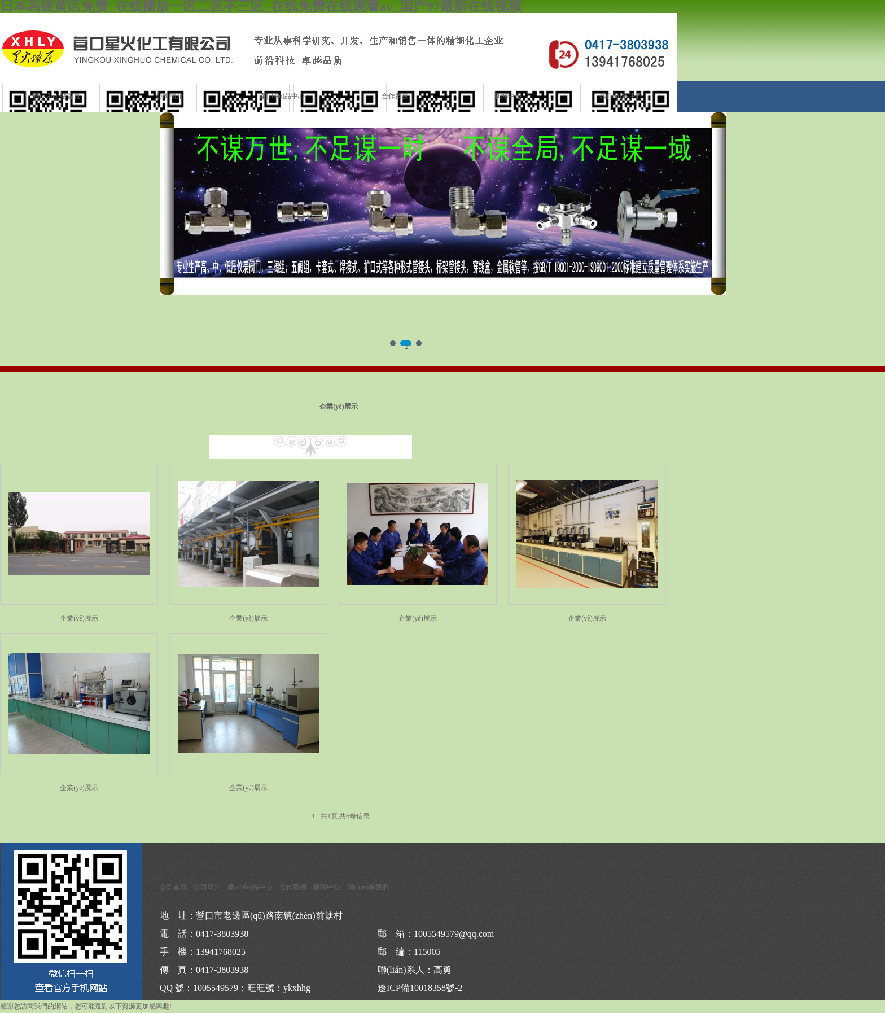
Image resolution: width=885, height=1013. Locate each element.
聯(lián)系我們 (621, 96)
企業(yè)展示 (79, 618)
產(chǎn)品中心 (282, 96)
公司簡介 (169, 96)
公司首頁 (173, 887)
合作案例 (395, 96)
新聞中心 (508, 96)
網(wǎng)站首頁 (56, 96)
